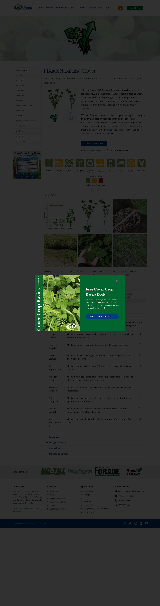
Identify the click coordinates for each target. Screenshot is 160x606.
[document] (80, 303)
